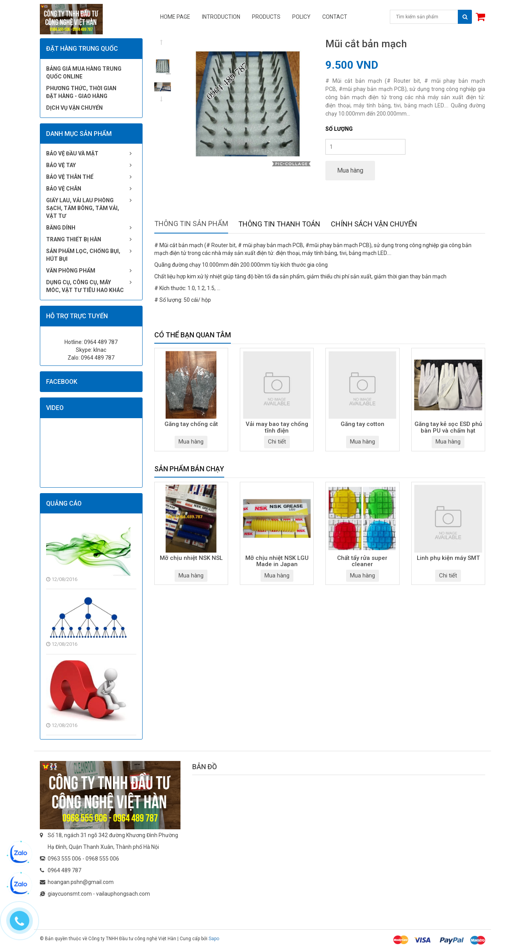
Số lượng (339, 129)
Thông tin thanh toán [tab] (279, 224)
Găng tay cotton (362, 424)
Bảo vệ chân (63, 188)
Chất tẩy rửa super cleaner (362, 561)
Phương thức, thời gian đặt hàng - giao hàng (81, 92)
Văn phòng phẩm (70, 270)
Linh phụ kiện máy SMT (448, 558)
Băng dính (60, 228)
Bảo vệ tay (61, 165)
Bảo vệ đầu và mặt (72, 153)
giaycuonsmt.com (70, 894)
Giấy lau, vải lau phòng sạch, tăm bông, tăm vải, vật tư (82, 208)
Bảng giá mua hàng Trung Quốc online (83, 73)
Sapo (214, 938)
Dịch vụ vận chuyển (74, 108)
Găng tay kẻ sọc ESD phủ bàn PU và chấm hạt (448, 427)
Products (266, 17)
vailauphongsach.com (123, 894)
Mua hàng (350, 170)
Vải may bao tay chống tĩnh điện (277, 427)
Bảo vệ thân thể (69, 177)
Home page (175, 17)
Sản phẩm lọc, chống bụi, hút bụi (83, 255)
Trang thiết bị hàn (73, 239)
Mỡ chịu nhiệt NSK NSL (191, 558)
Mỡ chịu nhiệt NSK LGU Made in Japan (277, 561)
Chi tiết (277, 441)
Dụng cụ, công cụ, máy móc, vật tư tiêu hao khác (85, 286)
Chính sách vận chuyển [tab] (374, 224)
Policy (301, 17)
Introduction (221, 17)
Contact (334, 17)
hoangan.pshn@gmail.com (81, 882)
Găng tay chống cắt (191, 424)
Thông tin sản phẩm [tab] (191, 223)
